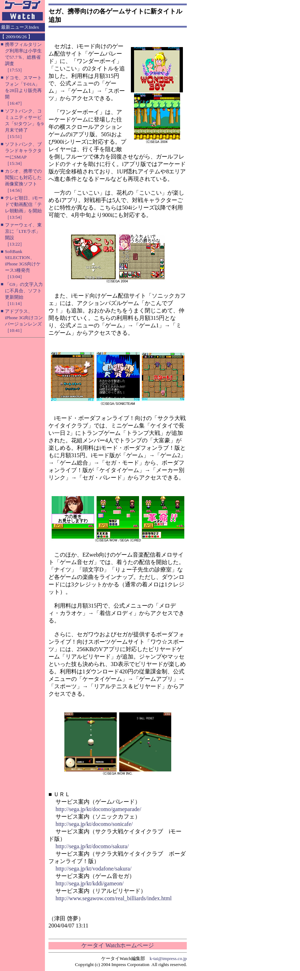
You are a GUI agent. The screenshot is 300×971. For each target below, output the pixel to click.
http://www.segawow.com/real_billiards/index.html (114, 898)
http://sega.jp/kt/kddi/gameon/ (89, 883)
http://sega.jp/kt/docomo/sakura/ (92, 846)
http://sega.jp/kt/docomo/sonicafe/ (94, 824)
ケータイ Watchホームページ (117, 945)
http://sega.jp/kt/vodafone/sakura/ (94, 869)
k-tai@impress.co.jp (168, 958)
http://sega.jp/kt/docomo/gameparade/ (98, 809)
